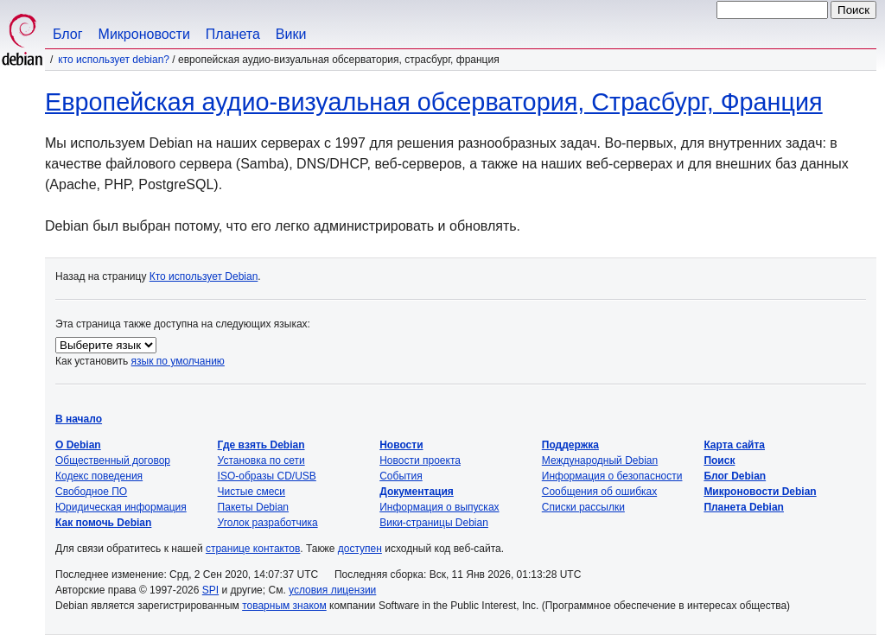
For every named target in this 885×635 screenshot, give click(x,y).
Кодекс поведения (99, 476)
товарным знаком (284, 606)
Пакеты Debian (253, 507)
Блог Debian (735, 476)
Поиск (719, 460)
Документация (416, 492)
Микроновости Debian (760, 492)
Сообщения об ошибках (599, 492)
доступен (360, 549)
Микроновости (144, 34)
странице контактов (253, 549)
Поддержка (570, 445)
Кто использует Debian (204, 276)
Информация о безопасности (612, 476)
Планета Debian (744, 507)
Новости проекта (420, 460)
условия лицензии (332, 590)
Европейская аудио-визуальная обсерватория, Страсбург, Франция (434, 102)
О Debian (78, 445)
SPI (210, 590)
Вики (291, 34)
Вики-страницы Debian (433, 523)
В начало (78, 419)
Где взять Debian (261, 445)
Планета (233, 34)
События (401, 476)
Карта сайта (734, 445)
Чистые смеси (251, 492)
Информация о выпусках (439, 507)
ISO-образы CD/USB (267, 476)
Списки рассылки (583, 507)
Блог (68, 34)
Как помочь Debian (103, 523)
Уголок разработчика (268, 523)
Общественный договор (112, 460)
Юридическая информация (121, 507)
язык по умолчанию (178, 361)
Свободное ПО (91, 492)
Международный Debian (600, 460)
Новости (401, 445)
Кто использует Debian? (113, 60)
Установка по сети (261, 460)
